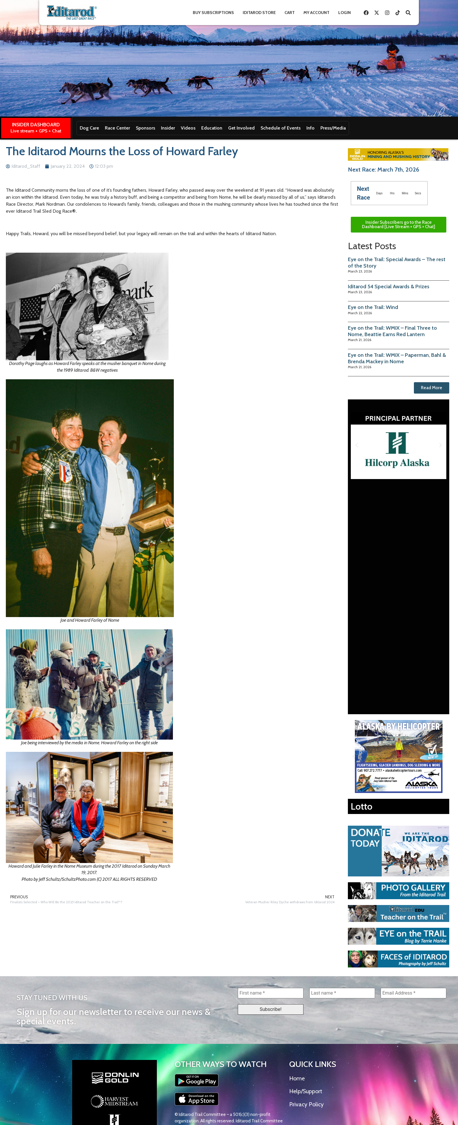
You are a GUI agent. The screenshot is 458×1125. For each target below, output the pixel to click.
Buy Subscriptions (213, 12)
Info (310, 128)
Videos (188, 128)
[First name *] (270, 993)
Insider (168, 128)
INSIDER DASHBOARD (36, 124)
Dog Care (89, 128)
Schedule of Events (281, 128)
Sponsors (145, 128)
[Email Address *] (413, 993)
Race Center (117, 128)
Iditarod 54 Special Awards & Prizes (388, 286)
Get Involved (241, 128)
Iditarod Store (259, 12)
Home (297, 1078)
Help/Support (305, 1091)
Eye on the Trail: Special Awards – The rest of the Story (396, 262)
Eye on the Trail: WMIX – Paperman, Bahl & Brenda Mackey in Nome (397, 358)
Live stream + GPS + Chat (36, 131)
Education (211, 128)
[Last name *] (342, 993)
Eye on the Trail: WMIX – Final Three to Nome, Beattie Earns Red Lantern (392, 331)
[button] (357, 445)
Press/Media (333, 128)
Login (344, 12)
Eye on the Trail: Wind (373, 307)
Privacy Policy (306, 1104)
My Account (316, 12)
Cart (289, 12)
